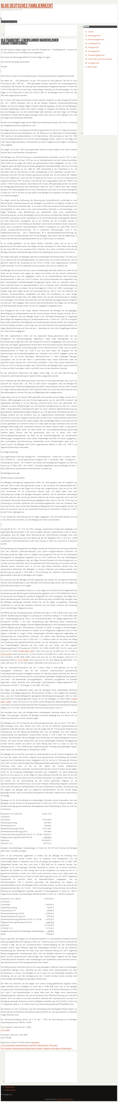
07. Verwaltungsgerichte (95, 55)
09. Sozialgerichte (92, 63)
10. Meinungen (91, 67)
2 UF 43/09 (5, 1030)
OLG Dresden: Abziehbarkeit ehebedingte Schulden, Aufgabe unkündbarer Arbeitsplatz (36, 1048)
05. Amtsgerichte (92, 47)
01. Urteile (89, 32)
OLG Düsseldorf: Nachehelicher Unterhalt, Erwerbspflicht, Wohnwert (29, 1045)
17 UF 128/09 (22, 660)
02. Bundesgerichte (93, 35)
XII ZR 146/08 (6, 654)
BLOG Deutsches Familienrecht (27, 6)
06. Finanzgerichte (92, 51)
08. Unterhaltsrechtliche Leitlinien (98, 59)
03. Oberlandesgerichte (94, 39)
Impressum (9, 1087)
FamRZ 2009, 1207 (25, 651)
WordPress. (69, 1099)
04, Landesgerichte (92, 43)
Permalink (35, 1042)
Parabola (60, 1099)
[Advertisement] (44, 18)
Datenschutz (10, 1090)
